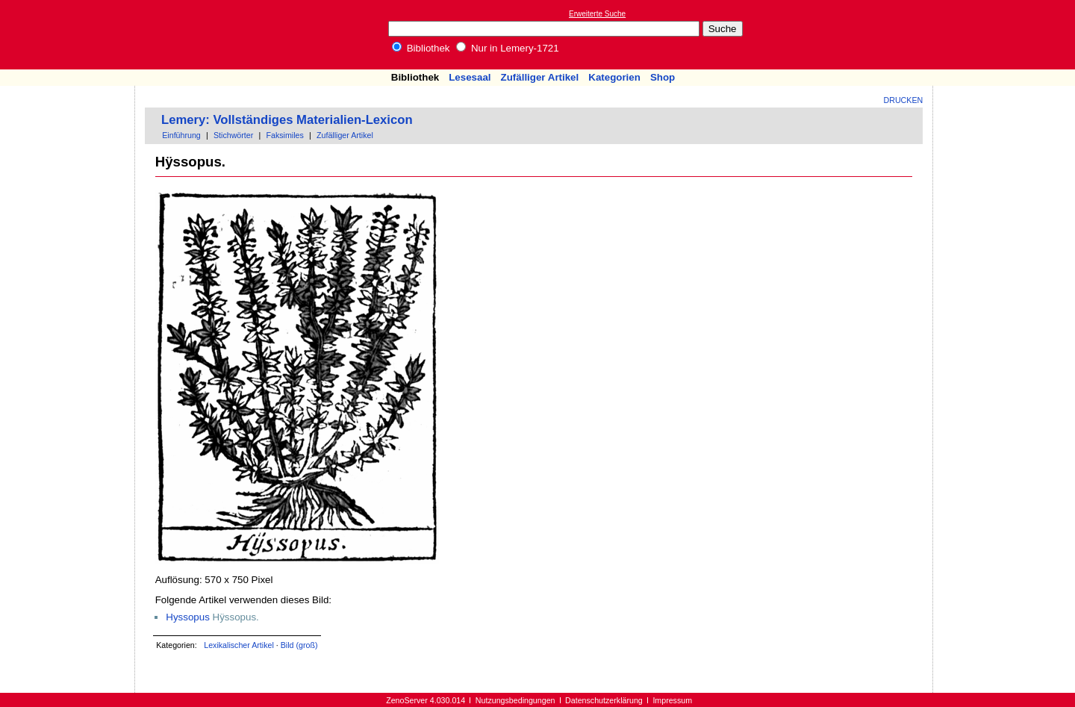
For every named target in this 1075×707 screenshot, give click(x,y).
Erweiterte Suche (597, 14)
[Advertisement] (1006, 34)
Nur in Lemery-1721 (507, 48)
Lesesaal (469, 77)
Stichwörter (233, 135)
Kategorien (614, 77)
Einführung (181, 135)
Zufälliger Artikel (540, 77)
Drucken (903, 100)
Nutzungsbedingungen (515, 700)
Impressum (672, 700)
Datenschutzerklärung (604, 700)
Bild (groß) (299, 645)
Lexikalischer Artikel (239, 645)
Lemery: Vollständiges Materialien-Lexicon (287, 120)
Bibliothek (421, 48)
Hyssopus (188, 617)
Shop (662, 77)
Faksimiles (284, 135)
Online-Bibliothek (71, 34)
